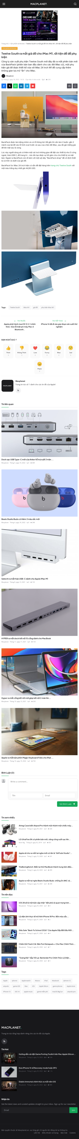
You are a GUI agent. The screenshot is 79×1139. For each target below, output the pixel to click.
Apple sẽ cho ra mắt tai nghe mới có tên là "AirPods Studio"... (45, 853)
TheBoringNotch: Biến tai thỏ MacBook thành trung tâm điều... (46, 867)
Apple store (71, 986)
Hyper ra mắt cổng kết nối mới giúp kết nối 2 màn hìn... (26, 698)
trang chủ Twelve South (61, 165)
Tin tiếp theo (59, 321)
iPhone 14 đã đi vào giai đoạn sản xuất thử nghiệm (59, 325)
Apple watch (26, 981)
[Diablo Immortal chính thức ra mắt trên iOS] (9, 1085)
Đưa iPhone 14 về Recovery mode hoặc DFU (38, 1068)
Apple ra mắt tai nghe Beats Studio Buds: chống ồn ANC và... (45, 880)
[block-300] (39, 25)
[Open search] (75, 4)
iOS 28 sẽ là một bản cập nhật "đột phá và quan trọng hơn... (45, 903)
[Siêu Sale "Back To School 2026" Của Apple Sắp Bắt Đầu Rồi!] (9, 934)
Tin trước (19, 321)
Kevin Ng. (22, 843)
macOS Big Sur (57, 991)
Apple (5, 981)
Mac (26, 986)
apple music (28, 991)
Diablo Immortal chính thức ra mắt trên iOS (37, 1081)
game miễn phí (42, 991)
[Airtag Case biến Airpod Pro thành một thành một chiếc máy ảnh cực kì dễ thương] (9, 829)
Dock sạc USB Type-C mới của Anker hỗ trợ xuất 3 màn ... (27, 459)
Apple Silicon (43, 986)
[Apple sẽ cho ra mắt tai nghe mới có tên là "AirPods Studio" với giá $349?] (9, 857)
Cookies (73, 1133)
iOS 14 (17, 991)
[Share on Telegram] (27, 86)
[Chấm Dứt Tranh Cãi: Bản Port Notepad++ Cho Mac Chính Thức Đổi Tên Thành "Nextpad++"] (9, 948)
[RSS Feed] (18, 390)
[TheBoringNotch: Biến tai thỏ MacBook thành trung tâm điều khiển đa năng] (9, 871)
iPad (46, 981)
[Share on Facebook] (3, 86)
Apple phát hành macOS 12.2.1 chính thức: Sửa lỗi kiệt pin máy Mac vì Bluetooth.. (20, 327)
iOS (33, 986)
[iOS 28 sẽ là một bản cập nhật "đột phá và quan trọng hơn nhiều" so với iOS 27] (9, 906)
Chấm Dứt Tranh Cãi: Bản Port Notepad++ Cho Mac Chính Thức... (47, 944)
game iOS (16, 986)
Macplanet (20, 381)
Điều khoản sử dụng (50, 1133)
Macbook (55, 981)
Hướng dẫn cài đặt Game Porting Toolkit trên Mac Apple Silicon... (47, 1054)
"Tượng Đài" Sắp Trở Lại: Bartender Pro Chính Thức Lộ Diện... (45, 958)
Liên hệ (37, 1133)
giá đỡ (35, 307)
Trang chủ (5, 43)
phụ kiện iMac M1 (47, 307)
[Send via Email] (32, 86)
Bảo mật (64, 1133)
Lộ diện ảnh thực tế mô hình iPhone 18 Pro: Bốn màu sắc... (44, 916)
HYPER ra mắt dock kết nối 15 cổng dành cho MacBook (26, 638)
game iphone (57, 986)
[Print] (69, 86)
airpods (6, 986)
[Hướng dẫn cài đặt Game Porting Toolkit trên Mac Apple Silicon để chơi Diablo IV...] (9, 1058)
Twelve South (15, 307)
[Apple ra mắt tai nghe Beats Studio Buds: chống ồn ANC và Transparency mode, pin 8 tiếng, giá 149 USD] (9, 884)
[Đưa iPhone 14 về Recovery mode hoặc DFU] (9, 1072)
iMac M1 (27, 307)
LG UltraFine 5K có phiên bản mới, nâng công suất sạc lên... (45, 839)
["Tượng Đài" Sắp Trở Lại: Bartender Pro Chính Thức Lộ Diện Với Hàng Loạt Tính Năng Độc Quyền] (9, 961)
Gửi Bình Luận (67, 804)
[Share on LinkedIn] (21, 86)
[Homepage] (39, 4)
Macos (37, 981)
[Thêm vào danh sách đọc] (75, 86)
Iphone (14, 981)
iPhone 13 (6, 991)
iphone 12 (67, 981)
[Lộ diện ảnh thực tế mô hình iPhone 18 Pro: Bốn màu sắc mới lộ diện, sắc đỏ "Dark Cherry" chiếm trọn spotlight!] (9, 920)
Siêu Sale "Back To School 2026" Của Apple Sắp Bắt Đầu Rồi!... (46, 930)
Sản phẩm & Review (17, 43)
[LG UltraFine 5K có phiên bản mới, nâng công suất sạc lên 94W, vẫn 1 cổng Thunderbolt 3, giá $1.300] (9, 843)
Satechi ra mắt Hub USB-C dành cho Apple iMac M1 (24, 578)
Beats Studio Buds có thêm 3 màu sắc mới (20, 519)
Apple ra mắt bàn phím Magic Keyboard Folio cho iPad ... (27, 757)
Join (73, 1110)
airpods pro (71, 991)
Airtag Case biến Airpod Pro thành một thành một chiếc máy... (46, 825)
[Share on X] (9, 86)
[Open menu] (4, 4)
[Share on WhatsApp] (15, 86)
